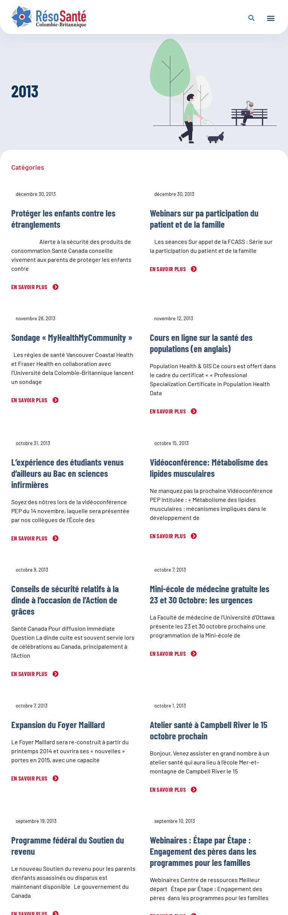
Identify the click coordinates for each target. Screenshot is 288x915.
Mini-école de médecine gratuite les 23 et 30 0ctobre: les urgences (209, 594)
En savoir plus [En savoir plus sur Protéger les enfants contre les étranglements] (30, 286)
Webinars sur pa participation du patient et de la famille (204, 218)
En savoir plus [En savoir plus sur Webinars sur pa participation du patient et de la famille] (168, 268)
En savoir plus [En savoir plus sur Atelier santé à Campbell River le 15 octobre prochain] (168, 789)
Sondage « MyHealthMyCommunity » (71, 337)
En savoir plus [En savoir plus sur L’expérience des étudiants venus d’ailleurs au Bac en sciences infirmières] (30, 538)
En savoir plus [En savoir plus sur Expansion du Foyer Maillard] (30, 778)
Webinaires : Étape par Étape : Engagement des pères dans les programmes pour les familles (203, 851)
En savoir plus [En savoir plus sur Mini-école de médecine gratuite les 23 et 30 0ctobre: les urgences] (168, 653)
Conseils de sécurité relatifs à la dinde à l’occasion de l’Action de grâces (65, 599)
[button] (270, 18)
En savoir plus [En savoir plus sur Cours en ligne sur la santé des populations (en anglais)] (168, 411)
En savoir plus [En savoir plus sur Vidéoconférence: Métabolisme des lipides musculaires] (168, 535)
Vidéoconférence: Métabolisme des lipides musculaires (209, 467)
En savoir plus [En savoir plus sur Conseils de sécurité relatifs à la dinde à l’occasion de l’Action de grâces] (30, 673)
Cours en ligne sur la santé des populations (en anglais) (201, 342)
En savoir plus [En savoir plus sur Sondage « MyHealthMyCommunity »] (30, 399)
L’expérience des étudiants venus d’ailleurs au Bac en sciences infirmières (67, 473)
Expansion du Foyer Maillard (58, 724)
